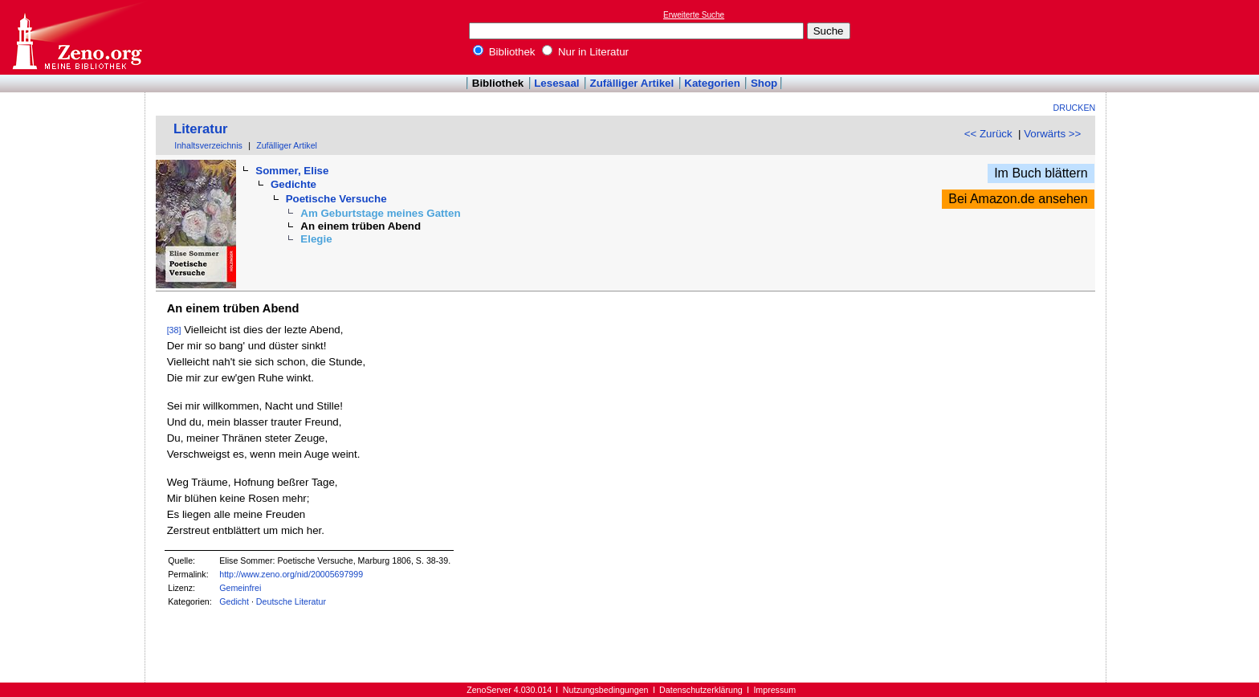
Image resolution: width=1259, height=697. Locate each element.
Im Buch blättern (1041, 173)
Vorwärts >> (1052, 134)
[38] (174, 330)
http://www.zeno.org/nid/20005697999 (291, 574)
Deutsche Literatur (291, 601)
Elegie (316, 239)
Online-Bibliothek (76, 37)
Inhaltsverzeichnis (208, 145)
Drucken (1074, 107)
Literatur (200, 129)
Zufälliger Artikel (632, 83)
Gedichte (293, 184)
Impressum (774, 690)
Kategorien (712, 83)
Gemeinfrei (240, 588)
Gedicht (234, 601)
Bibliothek (504, 52)
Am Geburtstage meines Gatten (380, 213)
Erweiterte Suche (693, 14)
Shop (764, 83)
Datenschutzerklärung (701, 690)
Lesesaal (556, 83)
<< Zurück (988, 134)
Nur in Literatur (585, 52)
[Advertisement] (1185, 37)
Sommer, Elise (291, 171)
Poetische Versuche (336, 199)
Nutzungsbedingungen (606, 690)
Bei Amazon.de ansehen (1017, 199)
